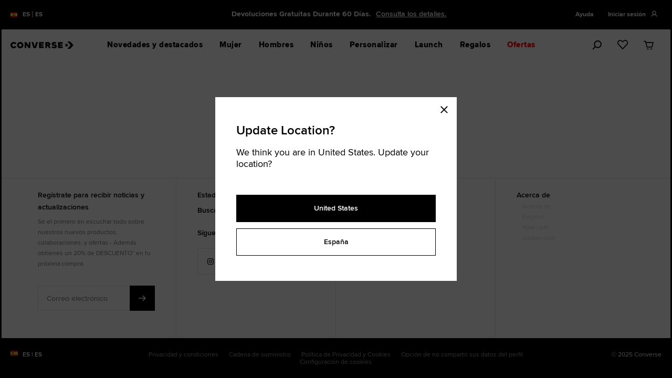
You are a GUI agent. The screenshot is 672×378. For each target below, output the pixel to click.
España (336, 241)
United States (336, 208)
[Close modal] (447, 107)
